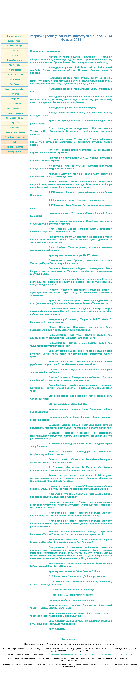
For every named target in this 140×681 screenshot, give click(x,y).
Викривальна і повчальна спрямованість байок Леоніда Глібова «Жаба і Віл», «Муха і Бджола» (71, 565)
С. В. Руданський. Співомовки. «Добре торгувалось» (77, 576)
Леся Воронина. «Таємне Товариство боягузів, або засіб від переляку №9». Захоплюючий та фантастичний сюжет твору (71, 514)
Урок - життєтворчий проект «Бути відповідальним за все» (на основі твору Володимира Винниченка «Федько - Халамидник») (71, 302)
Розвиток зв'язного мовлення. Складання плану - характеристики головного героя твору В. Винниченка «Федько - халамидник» (71, 292)
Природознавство (14, 147)
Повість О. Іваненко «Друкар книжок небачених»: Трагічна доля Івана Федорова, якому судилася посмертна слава (71, 379)
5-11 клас (14, 94)
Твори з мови (15, 103)
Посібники (14, 84)
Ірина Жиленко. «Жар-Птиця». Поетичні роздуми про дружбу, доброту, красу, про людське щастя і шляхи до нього (71, 336)
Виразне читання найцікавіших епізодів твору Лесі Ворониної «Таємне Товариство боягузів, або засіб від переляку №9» (71, 533)
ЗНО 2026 (14, 55)
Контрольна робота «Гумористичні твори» (71, 600)
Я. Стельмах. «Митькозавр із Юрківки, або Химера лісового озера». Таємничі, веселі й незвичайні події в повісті (71, 468)
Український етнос (14, 118)
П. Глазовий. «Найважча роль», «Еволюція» (72, 589)
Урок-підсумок (56, 628)
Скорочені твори (14, 46)
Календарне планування (45, 51)
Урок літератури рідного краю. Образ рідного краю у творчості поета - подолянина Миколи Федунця (71, 614)
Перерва (15, 123)
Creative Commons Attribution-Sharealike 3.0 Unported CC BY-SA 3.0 (71, 655)
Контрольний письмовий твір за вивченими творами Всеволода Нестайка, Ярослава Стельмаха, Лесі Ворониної (71, 541)
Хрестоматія (14, 65)
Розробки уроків (14, 60)
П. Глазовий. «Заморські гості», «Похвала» (72, 594)
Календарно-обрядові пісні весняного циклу (72, 107)
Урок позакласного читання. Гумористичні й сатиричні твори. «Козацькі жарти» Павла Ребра (71, 606)
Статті (15, 50)
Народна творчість (14, 113)
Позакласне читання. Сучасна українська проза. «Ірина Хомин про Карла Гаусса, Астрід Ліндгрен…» (71, 262)
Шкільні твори (14, 41)
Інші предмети (14, 152)
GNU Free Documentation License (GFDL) (116, 655)
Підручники (14, 79)
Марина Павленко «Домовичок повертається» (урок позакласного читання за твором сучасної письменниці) (71, 328)
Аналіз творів (15, 70)
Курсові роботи (69, 639)
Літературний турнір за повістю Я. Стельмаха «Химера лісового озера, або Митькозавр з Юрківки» (71, 495)
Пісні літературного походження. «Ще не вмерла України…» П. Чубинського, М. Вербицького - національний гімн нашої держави (71, 131)
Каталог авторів (14, 36)
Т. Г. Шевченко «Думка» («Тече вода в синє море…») (77, 200)
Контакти (14, 127)
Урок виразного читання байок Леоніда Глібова (74, 571)
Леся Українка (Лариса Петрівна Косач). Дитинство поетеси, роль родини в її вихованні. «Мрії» (71, 230)
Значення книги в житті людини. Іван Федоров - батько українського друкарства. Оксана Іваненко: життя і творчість (71, 363)
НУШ (14, 142)
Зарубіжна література (15, 137)
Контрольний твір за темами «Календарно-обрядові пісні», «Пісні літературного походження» (71, 167)
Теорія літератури (15, 74)
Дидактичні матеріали (14, 89)
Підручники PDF (14, 108)
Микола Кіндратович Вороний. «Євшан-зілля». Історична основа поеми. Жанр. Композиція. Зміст (71, 175)
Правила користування (14, 132)
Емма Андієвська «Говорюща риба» (68, 404)
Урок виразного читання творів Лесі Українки (73, 255)
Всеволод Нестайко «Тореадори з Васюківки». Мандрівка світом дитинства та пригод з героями (71, 461)
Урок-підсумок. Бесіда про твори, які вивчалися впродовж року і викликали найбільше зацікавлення (71, 622)
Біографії (15, 99)
